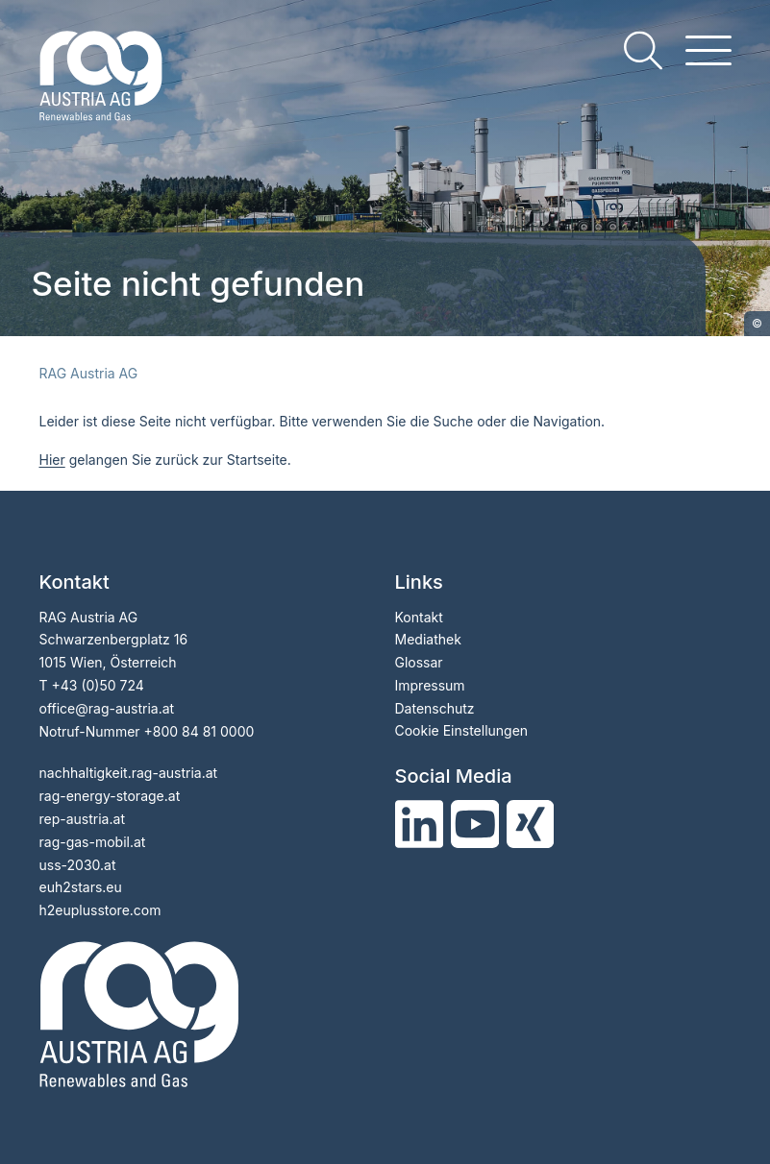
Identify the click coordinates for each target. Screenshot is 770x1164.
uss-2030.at (77, 865)
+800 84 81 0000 (199, 731)
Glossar (419, 662)
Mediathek (428, 639)
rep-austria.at (82, 819)
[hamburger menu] (708, 50)
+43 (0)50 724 (97, 685)
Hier (52, 459)
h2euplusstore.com (100, 910)
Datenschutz (435, 708)
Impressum (430, 685)
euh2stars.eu (80, 887)
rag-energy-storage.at (110, 796)
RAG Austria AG (88, 373)
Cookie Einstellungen (462, 730)
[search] (643, 50)
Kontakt (419, 617)
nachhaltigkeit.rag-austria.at (128, 772)
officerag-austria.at (107, 708)
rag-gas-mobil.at (92, 842)
